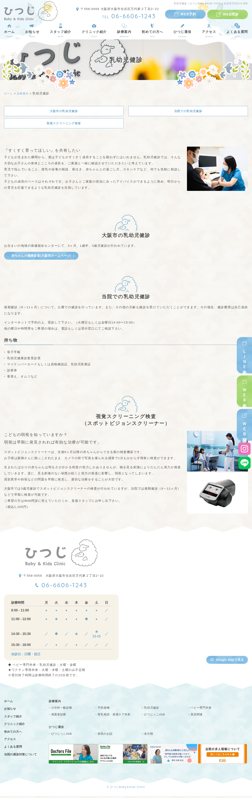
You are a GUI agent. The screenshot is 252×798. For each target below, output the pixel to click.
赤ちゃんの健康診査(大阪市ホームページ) (41, 256)
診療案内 (124, 30)
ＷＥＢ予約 (244, 394)
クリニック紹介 (94, 30)
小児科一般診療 (63, 709)
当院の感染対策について (23, 756)
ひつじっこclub (156, 716)
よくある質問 (14, 748)
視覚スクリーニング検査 (63, 123)
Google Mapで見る (227, 661)
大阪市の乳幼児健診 (64, 111)
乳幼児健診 (152, 709)
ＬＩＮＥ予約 (244, 358)
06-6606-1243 (65, 586)
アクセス (209, 30)
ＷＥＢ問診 (244, 428)
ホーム (9, 30)
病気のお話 (106, 735)
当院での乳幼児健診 (188, 111)
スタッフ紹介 (60, 30)
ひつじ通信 (182, 30)
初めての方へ (152, 30)
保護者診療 (59, 716)
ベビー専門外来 (203, 709)
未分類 (149, 735)
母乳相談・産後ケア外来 (116, 716)
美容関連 (197, 716)
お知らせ (32, 30)
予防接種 (104, 709)
